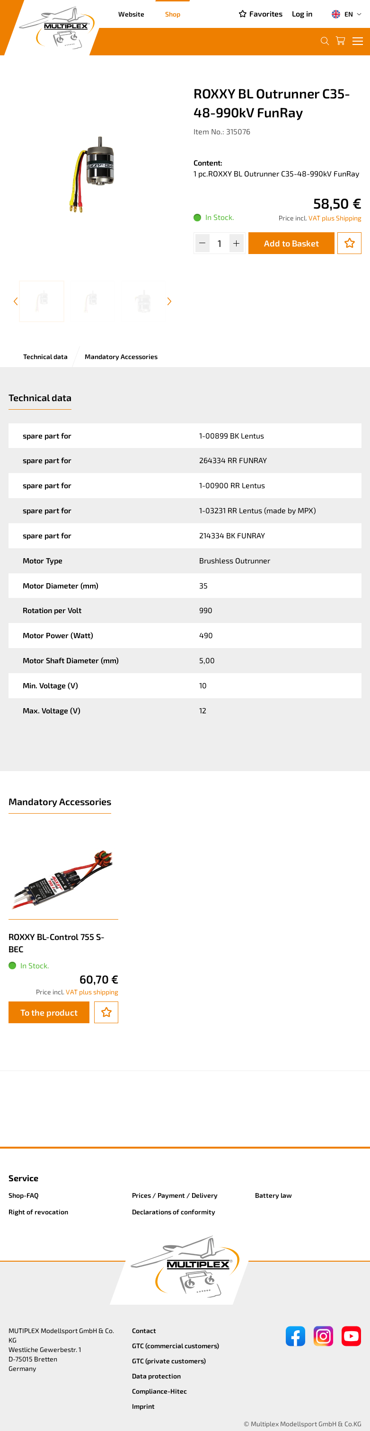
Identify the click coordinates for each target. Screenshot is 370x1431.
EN (342, 14)
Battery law (273, 1195)
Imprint (143, 1406)
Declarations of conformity (173, 1212)
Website (131, 14)
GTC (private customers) (169, 1361)
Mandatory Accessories (121, 356)
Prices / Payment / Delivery (175, 1195)
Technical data (45, 356)
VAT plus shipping (92, 992)
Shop (172, 14)
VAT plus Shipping (334, 218)
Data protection (156, 1376)
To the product (49, 1012)
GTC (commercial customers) (175, 1346)
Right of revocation (38, 1212)
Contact (144, 1330)
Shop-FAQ (24, 1195)
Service (23, 1178)
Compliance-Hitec (159, 1391)
